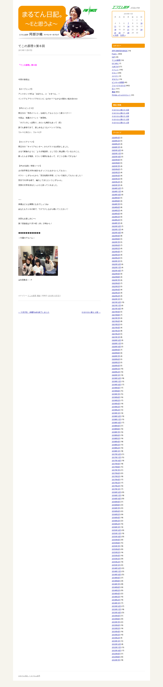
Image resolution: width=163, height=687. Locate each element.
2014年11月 (116, 571)
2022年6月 (116, 283)
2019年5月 (116, 400)
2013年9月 (116, 615)
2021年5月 (116, 324)
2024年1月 (116, 223)
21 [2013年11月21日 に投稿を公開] (128, 29)
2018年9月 (116, 425)
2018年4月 (116, 441)
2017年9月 (116, 463)
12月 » (122, 35)
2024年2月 (116, 220)
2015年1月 (116, 565)
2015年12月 (116, 530)
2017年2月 (116, 486)
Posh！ (115, 54)
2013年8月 (116, 619)
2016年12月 (116, 492)
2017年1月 (116, 489)
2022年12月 (116, 264)
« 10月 (115, 35)
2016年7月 (116, 508)
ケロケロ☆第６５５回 (120, 110)
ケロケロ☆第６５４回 (120, 113)
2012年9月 (116, 653)
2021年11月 (116, 305)
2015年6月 (116, 549)
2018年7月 (116, 432)
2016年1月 (116, 527)
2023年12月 (116, 226)
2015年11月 (116, 533)
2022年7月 (116, 280)
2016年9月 (116, 501)
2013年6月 (116, 625)
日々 (113, 88)
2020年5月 (116, 362)
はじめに (115, 63)
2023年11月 (116, 229)
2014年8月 (116, 581)
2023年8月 (116, 239)
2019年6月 (116, 397)
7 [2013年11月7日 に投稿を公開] (128, 23)
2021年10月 (116, 308)
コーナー (115, 76)
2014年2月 (116, 600)
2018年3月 (116, 444)
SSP (113, 57)
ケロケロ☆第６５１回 (120, 122)
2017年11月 (116, 457)
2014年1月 (116, 603)
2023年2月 (116, 258)
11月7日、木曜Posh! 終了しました (33, 312)
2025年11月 (116, 153)
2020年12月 (116, 340)
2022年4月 (116, 289)
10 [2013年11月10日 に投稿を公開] (141, 23)
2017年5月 (116, 476)
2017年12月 (116, 454)
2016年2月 (116, 524)
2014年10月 (116, 574)
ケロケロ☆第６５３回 (120, 116)
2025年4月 (116, 175)
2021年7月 (116, 318)
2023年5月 (116, 248)
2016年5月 (116, 514)
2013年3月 (116, 634)
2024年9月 (116, 198)
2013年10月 (116, 612)
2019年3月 (116, 406)
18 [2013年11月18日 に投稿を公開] (115, 29)
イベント (115, 69)
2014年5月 (116, 590)
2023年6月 (116, 245)
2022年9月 (116, 274)
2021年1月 (116, 337)
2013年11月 (116, 609)
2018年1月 (116, 451)
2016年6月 (116, 511)
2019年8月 (116, 391)
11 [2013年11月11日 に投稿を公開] (115, 26)
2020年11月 (116, 343)
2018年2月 (116, 448)
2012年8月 (116, 657)
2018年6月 (116, 435)
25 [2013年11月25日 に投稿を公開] (115, 33)
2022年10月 (116, 270)
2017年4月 (116, 479)
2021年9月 (116, 312)
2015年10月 (116, 536)
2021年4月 (116, 327)
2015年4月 (116, 555)
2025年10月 (116, 156)
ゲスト (114, 73)
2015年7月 (116, 546)
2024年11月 (116, 191)
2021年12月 (116, 302)
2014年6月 (116, 587)
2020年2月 (116, 372)
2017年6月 (116, 473)
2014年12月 (116, 568)
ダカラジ (115, 79)
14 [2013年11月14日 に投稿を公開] (128, 26)
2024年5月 (116, 210)
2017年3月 (116, 482)
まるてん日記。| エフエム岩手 (29, 676)
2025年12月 (116, 150)
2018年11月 (116, 419)
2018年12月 (116, 416)
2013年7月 (116, 622)
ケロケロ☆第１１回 (91, 312)
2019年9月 (116, 388)
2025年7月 (116, 166)
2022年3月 (116, 293)
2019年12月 (116, 378)
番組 (38, 295)
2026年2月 (116, 144)
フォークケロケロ (119, 85)
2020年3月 (116, 369)
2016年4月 (116, 517)
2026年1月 (116, 147)
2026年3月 (116, 141)
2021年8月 (116, 315)
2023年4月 (116, 251)
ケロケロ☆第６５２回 (120, 119)
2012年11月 (116, 647)
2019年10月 (116, 384)
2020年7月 (116, 356)
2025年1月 (116, 185)
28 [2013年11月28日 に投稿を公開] (128, 33)
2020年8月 (116, 353)
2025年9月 (116, 160)
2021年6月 (116, 321)
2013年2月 (116, 638)
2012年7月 (116, 660)
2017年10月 (116, 460)
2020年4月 (116, 365)
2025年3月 (116, 179)
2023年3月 (116, 255)
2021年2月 (116, 334)
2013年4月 (116, 631)
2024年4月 (116, 213)
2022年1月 (116, 299)
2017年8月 (116, 467)
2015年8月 (116, 543)
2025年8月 (116, 163)
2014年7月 (116, 584)
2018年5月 (116, 438)
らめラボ (115, 66)
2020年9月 (116, 350)
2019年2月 (116, 410)
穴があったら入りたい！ (121, 95)
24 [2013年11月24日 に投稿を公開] (141, 29)
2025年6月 (116, 169)
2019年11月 (116, 381)
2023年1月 (116, 261)
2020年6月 (116, 359)
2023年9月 (116, 236)
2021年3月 (116, 331)
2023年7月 (116, 242)
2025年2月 (116, 182)
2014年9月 (116, 577)
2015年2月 (116, 562)
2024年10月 (116, 194)
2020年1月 (116, 375)
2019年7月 (116, 394)
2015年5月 (116, 552)
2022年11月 (116, 267)
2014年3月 (116, 596)
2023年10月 (116, 232)
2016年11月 (116, 495)
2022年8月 (116, 277)
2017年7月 (116, 470)
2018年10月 (116, 422)
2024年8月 (116, 201)
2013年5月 (116, 628)
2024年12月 (116, 188)
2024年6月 (116, 207)
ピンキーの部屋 (118, 82)
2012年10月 (116, 650)
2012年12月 (116, 644)
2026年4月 (116, 137)
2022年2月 (116, 296)
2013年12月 (116, 606)
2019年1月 (116, 413)
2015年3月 (116, 558)
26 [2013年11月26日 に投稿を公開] (119, 33)
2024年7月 (116, 204)
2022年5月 (116, 286)
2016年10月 (116, 498)
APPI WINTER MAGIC (120, 50)
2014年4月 (116, 593)
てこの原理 (32, 295)
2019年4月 (116, 403)
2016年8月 (116, 505)
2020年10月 (116, 346)
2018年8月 (116, 429)
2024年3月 (116, 217)
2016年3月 (116, 520)
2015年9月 (116, 539)
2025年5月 (116, 172)
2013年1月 (116, 641)
